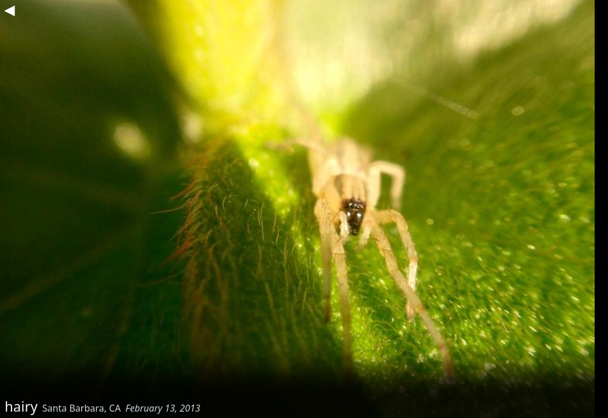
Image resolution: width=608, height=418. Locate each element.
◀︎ (9, 9)
